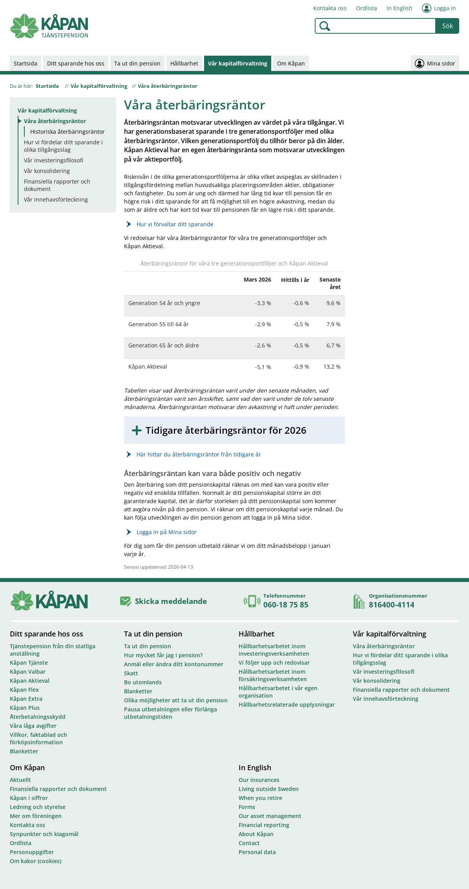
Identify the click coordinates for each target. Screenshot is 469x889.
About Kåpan (256, 834)
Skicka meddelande (171, 601)
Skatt (131, 673)
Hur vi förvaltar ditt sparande (175, 224)
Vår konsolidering (47, 171)
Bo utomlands (143, 682)
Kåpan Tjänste (29, 662)
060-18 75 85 (285, 604)
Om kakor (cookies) (35, 861)
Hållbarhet (184, 63)
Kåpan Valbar (28, 671)
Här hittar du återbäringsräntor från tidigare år (199, 454)
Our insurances (259, 780)
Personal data (257, 852)
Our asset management (270, 816)
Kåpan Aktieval (29, 680)
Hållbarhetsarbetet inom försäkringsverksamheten (273, 675)
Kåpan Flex (24, 689)
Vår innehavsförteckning (56, 199)
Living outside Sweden (269, 789)
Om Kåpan (291, 63)
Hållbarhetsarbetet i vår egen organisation (278, 691)
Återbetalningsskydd (38, 716)
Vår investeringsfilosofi (53, 160)
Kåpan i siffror (29, 798)
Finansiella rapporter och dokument (57, 185)
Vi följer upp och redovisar (274, 662)
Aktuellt (20, 780)
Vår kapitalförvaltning (237, 63)
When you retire (260, 798)
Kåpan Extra (26, 698)
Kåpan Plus (25, 707)
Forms (247, 807)
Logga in (439, 8)
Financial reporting (264, 825)
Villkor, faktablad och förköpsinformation (38, 738)
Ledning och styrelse (38, 807)
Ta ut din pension (137, 63)
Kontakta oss (330, 8)
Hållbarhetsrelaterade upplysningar (287, 704)
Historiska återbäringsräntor (67, 131)
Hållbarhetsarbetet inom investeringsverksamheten (274, 649)
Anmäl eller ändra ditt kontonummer (173, 664)
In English (399, 8)
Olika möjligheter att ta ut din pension (176, 700)
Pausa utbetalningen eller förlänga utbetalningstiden (170, 712)
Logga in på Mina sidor (167, 532)
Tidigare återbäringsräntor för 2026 (226, 430)
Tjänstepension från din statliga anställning (52, 649)
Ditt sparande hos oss (75, 63)
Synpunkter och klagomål (44, 834)
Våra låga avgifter (33, 725)
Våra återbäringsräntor (167, 85)
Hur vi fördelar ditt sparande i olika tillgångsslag (63, 145)
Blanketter (24, 751)
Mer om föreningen (36, 816)
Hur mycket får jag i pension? (163, 655)
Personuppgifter (32, 852)
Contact (249, 843)
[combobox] (375, 26)
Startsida (25, 63)
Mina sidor (435, 63)
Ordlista (366, 8)
